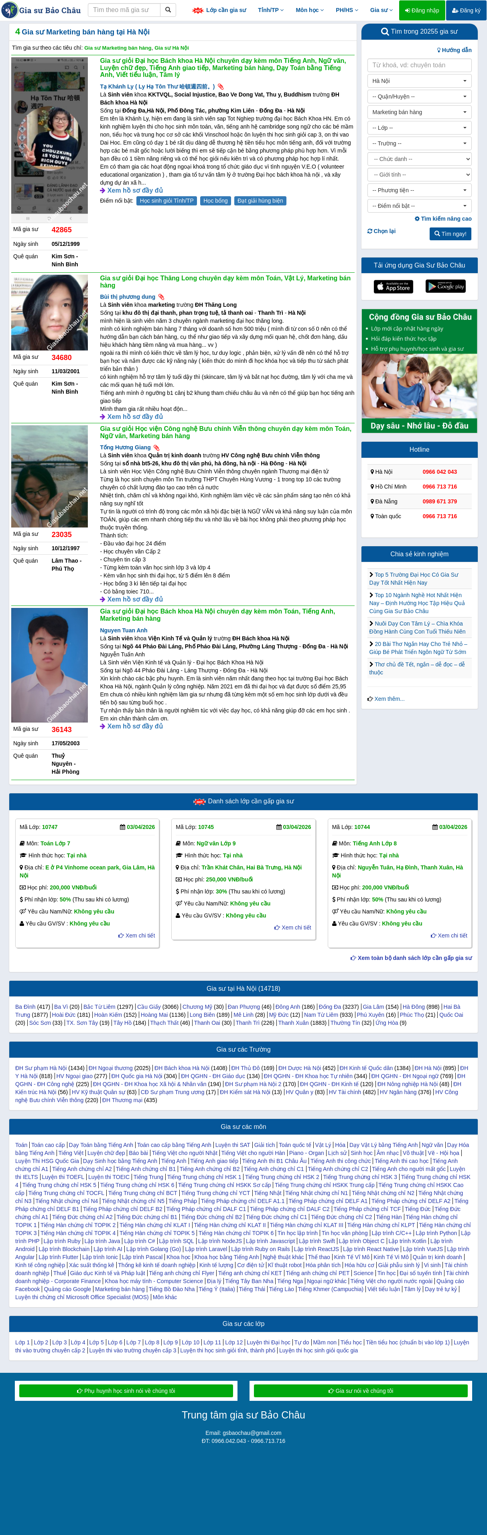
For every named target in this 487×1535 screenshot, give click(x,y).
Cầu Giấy (149, 1007)
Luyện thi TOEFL (63, 1177)
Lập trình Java (102, 1241)
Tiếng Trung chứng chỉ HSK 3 (360, 1177)
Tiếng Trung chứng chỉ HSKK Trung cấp (325, 1185)
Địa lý (214, 1281)
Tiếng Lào (281, 1289)
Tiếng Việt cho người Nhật (184, 1153)
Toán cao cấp (48, 1145)
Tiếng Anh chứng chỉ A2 (82, 1169)
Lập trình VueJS (423, 1249)
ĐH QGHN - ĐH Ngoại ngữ (404, 1076)
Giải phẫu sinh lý (399, 1265)
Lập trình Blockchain (64, 1249)
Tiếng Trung (148, 1177)
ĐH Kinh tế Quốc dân (366, 1068)
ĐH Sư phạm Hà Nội (41, 1068)
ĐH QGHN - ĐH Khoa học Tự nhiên (308, 1076)
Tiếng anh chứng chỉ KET (250, 1273)
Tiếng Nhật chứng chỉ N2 (383, 1193)
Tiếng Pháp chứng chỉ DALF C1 (206, 1209)
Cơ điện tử (250, 1265)
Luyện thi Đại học (268, 1342)
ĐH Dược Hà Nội (299, 1068)
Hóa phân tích (323, 1265)
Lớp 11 (212, 1342)
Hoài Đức (64, 1015)
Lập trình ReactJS (316, 1249)
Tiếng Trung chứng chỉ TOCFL (66, 1193)
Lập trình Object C (362, 1241)
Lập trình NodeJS (220, 1241)
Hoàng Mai (154, 1015)
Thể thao (319, 1257)
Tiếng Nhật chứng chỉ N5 (133, 1201)
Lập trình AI (107, 1249)
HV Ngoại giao (74, 1076)
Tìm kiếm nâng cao (443, 218)
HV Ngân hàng (398, 1092)
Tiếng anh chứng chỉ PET (317, 1273)
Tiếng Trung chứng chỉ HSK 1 (204, 1177)
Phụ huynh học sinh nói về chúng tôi (126, 1391)
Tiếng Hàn (389, 1217)
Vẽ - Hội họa (443, 1153)
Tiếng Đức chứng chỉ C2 (341, 1217)
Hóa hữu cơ (359, 1265)
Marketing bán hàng (120, 1289)
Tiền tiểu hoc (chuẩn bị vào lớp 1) (408, 1342)
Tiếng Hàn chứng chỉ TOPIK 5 (157, 1233)
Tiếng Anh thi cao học (402, 1161)
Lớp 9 (170, 1342)
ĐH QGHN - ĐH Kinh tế (329, 1084)
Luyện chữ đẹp (106, 1153)
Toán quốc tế (295, 1145)
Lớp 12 (234, 1342)
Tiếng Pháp (182, 1201)
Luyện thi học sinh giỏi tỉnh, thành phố (227, 1350)
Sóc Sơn (40, 1023)
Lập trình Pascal (142, 1257)
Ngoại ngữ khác (327, 1281)
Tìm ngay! (450, 234)
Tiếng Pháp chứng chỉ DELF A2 (410, 1201)
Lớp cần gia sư (218, 10)
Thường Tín (345, 1023)
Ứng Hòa (386, 1023)
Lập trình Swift (317, 1241)
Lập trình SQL (176, 1241)
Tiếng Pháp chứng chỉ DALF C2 (290, 1209)
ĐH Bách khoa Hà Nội (181, 1068)
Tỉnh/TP (271, 10)
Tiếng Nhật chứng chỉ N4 (66, 1201)
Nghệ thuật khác (283, 1257)
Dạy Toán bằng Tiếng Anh (101, 1145)
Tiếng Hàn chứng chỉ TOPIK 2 (78, 1225)
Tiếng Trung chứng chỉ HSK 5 (59, 1185)
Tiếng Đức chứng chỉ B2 (211, 1217)
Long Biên (202, 1015)
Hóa (340, 1145)
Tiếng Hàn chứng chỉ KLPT (381, 1225)
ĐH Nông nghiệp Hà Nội (407, 1084)
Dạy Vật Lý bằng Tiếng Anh (383, 1145)
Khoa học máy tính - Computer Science (154, 1281)
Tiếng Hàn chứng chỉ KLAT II (230, 1225)
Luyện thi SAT (232, 1145)
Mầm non (325, 1342)
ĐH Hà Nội (427, 1068)
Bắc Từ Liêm (99, 1007)
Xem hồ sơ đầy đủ (135, 190)
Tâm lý (412, 1289)
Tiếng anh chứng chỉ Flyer (181, 1273)
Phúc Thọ (412, 1015)
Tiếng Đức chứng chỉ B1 (146, 1217)
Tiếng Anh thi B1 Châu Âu (274, 1161)
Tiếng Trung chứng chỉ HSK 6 (137, 1185)
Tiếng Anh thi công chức (340, 1161)
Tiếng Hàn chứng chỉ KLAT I (155, 1225)
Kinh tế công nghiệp (40, 1265)
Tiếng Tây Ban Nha (249, 1281)
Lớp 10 (190, 1342)
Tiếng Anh (174, 1161)
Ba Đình (25, 1007)
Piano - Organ (306, 1153)
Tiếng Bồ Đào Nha (171, 1289)
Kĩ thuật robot (285, 1265)
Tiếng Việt (70, 1153)
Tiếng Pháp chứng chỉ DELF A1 (327, 1201)
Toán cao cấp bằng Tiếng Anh (174, 1145)
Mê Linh (243, 1015)
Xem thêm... (389, 699)
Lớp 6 (115, 1342)
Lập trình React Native (371, 1249)
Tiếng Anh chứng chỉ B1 (146, 1169)
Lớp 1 (22, 1342)
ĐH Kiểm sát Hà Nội (245, 1092)
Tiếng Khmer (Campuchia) (330, 1289)
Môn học (310, 10)
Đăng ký (466, 10)
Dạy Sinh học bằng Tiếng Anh (120, 1161)
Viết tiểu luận (383, 1289)
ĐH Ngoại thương (111, 1068)
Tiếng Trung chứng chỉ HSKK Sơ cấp (224, 1185)
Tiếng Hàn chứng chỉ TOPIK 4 (78, 1233)
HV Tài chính (345, 1092)
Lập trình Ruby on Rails (260, 1249)
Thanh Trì (247, 1023)
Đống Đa (330, 1007)
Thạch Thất (164, 1023)
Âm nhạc (388, 1153)
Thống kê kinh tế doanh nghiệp (156, 1265)
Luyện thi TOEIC (109, 1177)
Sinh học (362, 1153)
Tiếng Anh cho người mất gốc (409, 1169)
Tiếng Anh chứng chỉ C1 (274, 1169)
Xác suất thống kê (91, 1265)
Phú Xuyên (371, 1015)
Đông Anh (288, 1007)
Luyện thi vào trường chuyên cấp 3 (133, 1350)
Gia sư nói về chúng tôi (361, 1391)
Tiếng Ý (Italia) (217, 1289)
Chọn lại (381, 231)
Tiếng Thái (252, 1289)
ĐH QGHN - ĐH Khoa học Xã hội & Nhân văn (150, 1084)
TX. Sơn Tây (82, 1023)
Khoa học (178, 1257)
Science (363, 1273)
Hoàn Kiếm (108, 1015)
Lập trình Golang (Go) (153, 1249)
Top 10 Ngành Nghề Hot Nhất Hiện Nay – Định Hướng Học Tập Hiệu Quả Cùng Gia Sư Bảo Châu (417, 603)
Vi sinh (432, 1265)
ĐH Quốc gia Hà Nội (136, 1076)
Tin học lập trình (298, 1233)
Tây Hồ (123, 1023)
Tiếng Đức (418, 1209)
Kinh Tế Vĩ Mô (352, 1257)
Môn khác (165, 1297)
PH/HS (347, 10)
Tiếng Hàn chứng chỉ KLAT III (306, 1225)
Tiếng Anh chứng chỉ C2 (338, 1169)
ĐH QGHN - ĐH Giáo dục (213, 1076)
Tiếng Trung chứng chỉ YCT (215, 1193)
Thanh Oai (207, 1023)
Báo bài (138, 1153)
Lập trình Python (436, 1233)
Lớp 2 (41, 1342)
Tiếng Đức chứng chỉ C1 (276, 1217)
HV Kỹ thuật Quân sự (98, 1092)
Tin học (386, 1273)
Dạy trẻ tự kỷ (441, 1289)
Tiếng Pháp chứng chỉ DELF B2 (122, 1209)
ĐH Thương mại (122, 1100)
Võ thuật (413, 1153)
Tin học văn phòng (345, 1233)
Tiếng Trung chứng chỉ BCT (142, 1193)
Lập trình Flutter (58, 1257)
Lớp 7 (133, 1342)
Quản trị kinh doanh (437, 1257)
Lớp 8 (152, 1342)
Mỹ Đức (279, 1015)
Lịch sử (337, 1153)
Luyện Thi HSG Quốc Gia (47, 1161)
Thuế (59, 1273)
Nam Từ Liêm (321, 1015)
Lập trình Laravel (206, 1249)
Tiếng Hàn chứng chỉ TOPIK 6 (236, 1233)
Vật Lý (323, 1145)
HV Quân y (299, 1092)
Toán (21, 1145)
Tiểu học (351, 1342)
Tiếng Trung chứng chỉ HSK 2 (282, 1177)
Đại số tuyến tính (421, 1273)
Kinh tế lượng (216, 1265)
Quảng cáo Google (67, 1289)
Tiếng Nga (290, 1281)
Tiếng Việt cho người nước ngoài (392, 1281)
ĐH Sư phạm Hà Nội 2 (253, 1084)
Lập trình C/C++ (392, 1233)
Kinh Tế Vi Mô (391, 1257)
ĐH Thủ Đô (245, 1068)
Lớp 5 (96, 1342)
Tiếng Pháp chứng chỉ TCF (367, 1209)
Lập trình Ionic (100, 1257)
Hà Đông (414, 1007)
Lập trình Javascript (270, 1241)
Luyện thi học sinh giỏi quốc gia (318, 1350)
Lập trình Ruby (62, 1241)
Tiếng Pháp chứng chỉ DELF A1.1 (243, 1201)
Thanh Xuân (293, 1023)
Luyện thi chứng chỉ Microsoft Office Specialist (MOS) (82, 1297)
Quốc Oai (451, 1015)
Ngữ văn (432, 1145)
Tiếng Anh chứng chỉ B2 (210, 1169)
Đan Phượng (244, 1007)
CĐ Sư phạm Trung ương (173, 1092)
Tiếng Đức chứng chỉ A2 (82, 1217)
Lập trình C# (139, 1241)
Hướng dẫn (454, 50)
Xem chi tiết (136, 935)
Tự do (301, 1342)
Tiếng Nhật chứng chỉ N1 (316, 1193)
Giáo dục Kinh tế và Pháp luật (107, 1273)
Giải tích (264, 1145)
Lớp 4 (78, 1342)
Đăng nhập (422, 10)
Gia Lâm (373, 1007)
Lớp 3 (59, 1342)
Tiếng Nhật (267, 1193)
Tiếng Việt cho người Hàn (253, 1153)
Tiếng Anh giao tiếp (214, 1161)
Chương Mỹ (197, 1007)
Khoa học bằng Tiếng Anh (226, 1257)
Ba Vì (61, 1007)
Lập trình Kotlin (407, 1241)
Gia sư (381, 10)
